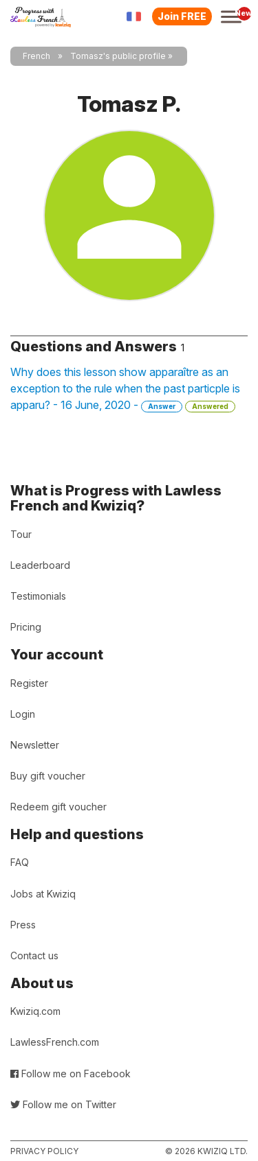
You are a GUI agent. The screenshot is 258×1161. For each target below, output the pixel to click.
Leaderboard (40, 565)
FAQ (19, 862)
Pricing (25, 627)
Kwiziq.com (35, 1011)
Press (23, 924)
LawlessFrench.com (54, 1042)
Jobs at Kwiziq (43, 894)
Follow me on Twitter (63, 1104)
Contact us (34, 955)
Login (22, 714)
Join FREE (182, 16)
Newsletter (34, 745)
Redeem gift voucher (58, 806)
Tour (21, 534)
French (36, 56)
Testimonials (38, 596)
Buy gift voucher (47, 776)
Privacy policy (44, 1151)
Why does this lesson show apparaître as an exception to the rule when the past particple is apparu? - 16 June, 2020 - (125, 388)
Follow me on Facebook (70, 1073)
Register (29, 683)
